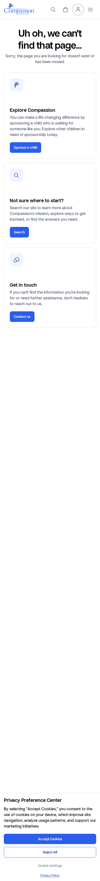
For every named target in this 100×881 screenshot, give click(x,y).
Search (19, 232)
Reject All (50, 852)
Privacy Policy (50, 875)
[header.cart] (65, 9)
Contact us (22, 316)
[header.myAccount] (78, 9)
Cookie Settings (50, 865)
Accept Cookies (50, 839)
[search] (53, 9)
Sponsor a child (25, 147)
